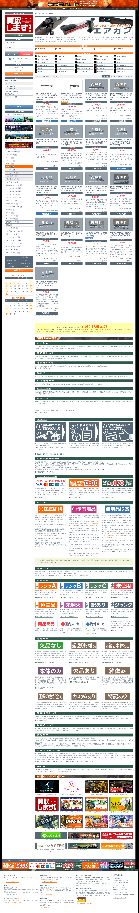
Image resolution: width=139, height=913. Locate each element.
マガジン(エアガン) (12, 194)
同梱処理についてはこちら (46, 472)
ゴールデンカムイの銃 (19, 137)
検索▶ (18, 106)
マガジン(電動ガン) (13, 188)
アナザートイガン (11, 182)
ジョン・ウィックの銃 (19, 120)
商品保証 (11, 266)
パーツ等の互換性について (45, 381)
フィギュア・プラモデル (14, 231)
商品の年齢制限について (45, 353)
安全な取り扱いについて (45, 363)
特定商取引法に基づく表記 (85, 903)
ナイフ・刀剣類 (11, 228)
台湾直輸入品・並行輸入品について (48, 750)
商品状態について (42, 639)
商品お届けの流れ (26, 263)
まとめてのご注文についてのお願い (48, 459)
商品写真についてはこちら (46, 662)
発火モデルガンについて (45, 725)
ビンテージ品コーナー (13, 243)
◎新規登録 (26, 54)
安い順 (125, 76)
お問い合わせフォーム (47, 907)
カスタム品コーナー (13, 240)
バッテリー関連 (11, 204)
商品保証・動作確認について (46, 713)
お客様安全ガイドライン (45, 368)
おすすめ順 (106, 76)
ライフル (10, 170)
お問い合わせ (18, 270)
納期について (41, 502)
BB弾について (41, 766)
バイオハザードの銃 (19, 129)
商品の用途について (43, 343)
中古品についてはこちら (45, 597)
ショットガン (12, 173)
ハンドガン (11, 176)
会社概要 (25, 266)
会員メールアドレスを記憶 (20, 58)
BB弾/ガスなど (11, 200)
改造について (41, 373)
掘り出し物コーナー (12, 246)
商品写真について (42, 398)
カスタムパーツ (11, 216)
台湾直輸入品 (19, 146)
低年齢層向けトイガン (13, 185)
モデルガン (10, 161)
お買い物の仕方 (42, 420)
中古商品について (42, 568)
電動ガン (9, 164)
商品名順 (114, 76)
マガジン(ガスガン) (13, 191)
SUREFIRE (9, 210)
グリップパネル (11, 219)
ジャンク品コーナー (12, 253)
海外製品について (42, 735)
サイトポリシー (42, 412)
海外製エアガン (12, 179)
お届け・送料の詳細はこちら (13, 902)
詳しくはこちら (100, 331)
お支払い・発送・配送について (47, 477)
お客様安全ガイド (26, 257)
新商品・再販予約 (12, 151)
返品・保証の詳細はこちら (49, 894)
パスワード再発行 (19, 61)
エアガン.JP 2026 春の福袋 (14, 115)
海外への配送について (44, 389)
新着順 (120, 76)
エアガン (9, 167)
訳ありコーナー (11, 249)
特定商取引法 (12, 263)
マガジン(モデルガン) (13, 197)
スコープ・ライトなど (13, 207)
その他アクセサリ (12, 222)
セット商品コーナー (12, 237)
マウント (9, 213)
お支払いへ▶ (18, 74)
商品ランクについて (43, 580)
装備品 (8, 225)
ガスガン (9, 158)
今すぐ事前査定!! (18, 35)
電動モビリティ (11, 234)
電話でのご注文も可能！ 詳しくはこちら (50, 454)
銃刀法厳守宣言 (11, 260)
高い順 (130, 76)
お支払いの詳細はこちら (12, 882)
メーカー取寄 (11, 155)
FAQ (26, 260)
